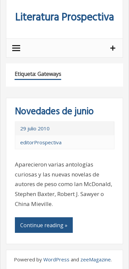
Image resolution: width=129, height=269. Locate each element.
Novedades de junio (54, 111)
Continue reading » (43, 225)
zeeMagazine (95, 259)
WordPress (56, 259)
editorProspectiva (41, 142)
